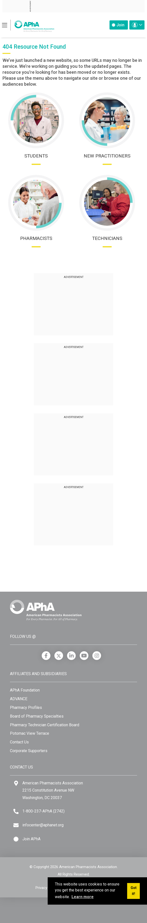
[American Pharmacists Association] (28, 24)
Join (118, 25)
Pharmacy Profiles (26, 707)
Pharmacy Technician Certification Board (44, 725)
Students (36, 156)
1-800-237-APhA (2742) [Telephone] (43, 811)
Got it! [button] (134, 891)
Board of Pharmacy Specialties (37, 716)
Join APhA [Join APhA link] (31, 839)
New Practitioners (107, 156)
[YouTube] (84, 655)
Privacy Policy (47, 887)
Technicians (107, 238)
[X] (58, 655)
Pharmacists (36, 238)
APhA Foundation (25, 690)
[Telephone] (16, 811)
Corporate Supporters (28, 750)
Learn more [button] (83, 896)
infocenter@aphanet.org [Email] (43, 825)
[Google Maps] (16, 783)
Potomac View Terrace (29, 733)
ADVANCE (18, 698)
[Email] (16, 825)
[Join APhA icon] (16, 839)
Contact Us (19, 742)
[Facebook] (46, 655)
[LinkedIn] (71, 655)
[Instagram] (96, 655)
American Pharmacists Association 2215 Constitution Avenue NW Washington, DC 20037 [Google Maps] (52, 790)
